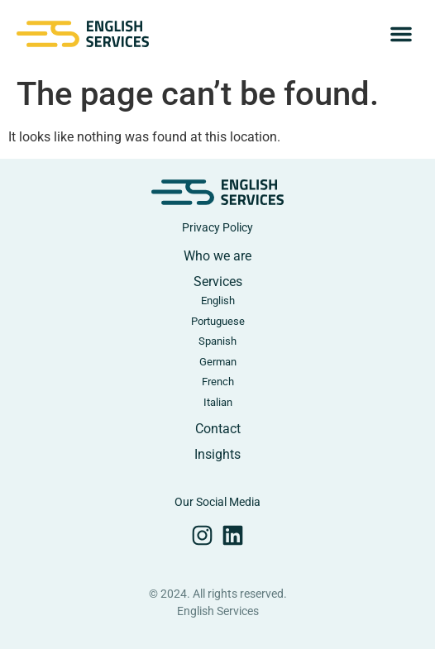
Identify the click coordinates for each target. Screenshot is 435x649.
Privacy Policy (217, 227)
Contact (218, 429)
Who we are (217, 256)
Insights (217, 454)
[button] (401, 34)
